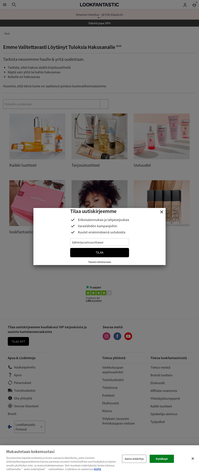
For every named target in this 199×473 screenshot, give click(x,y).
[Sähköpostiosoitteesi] (99, 242)
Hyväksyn (162, 459)
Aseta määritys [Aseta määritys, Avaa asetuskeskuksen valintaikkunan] (134, 459)
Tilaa (99, 252)
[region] (99, 459)
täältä (97, 469)
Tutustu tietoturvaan (99, 262)
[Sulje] (162, 212)
